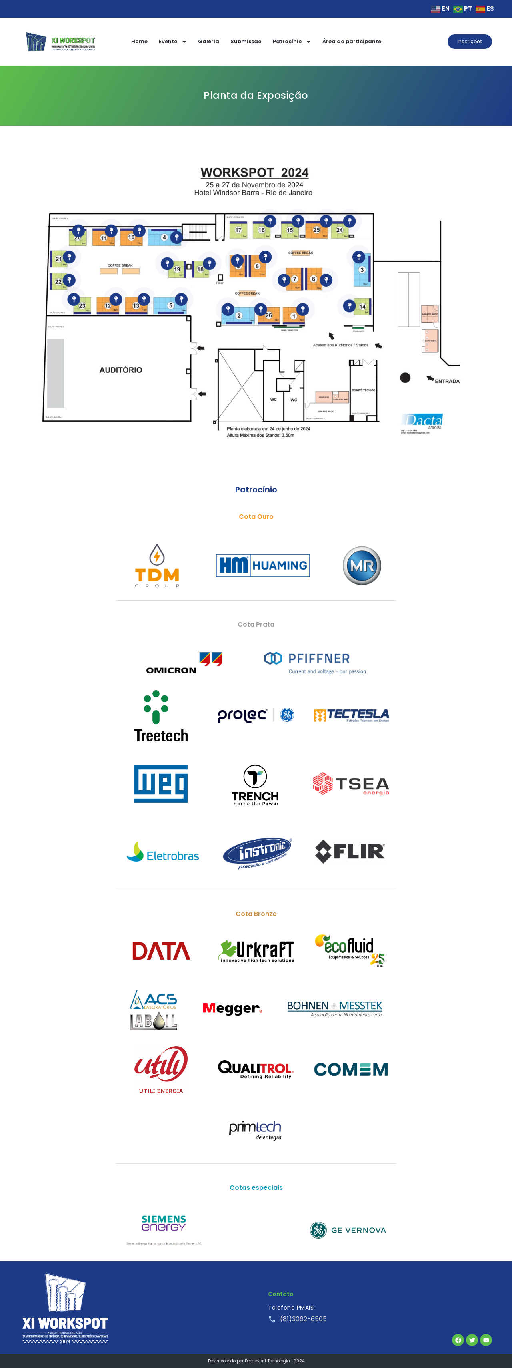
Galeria (208, 41)
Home (139, 41)
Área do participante (351, 41)
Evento (173, 41)
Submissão (246, 41)
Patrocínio (292, 41)
